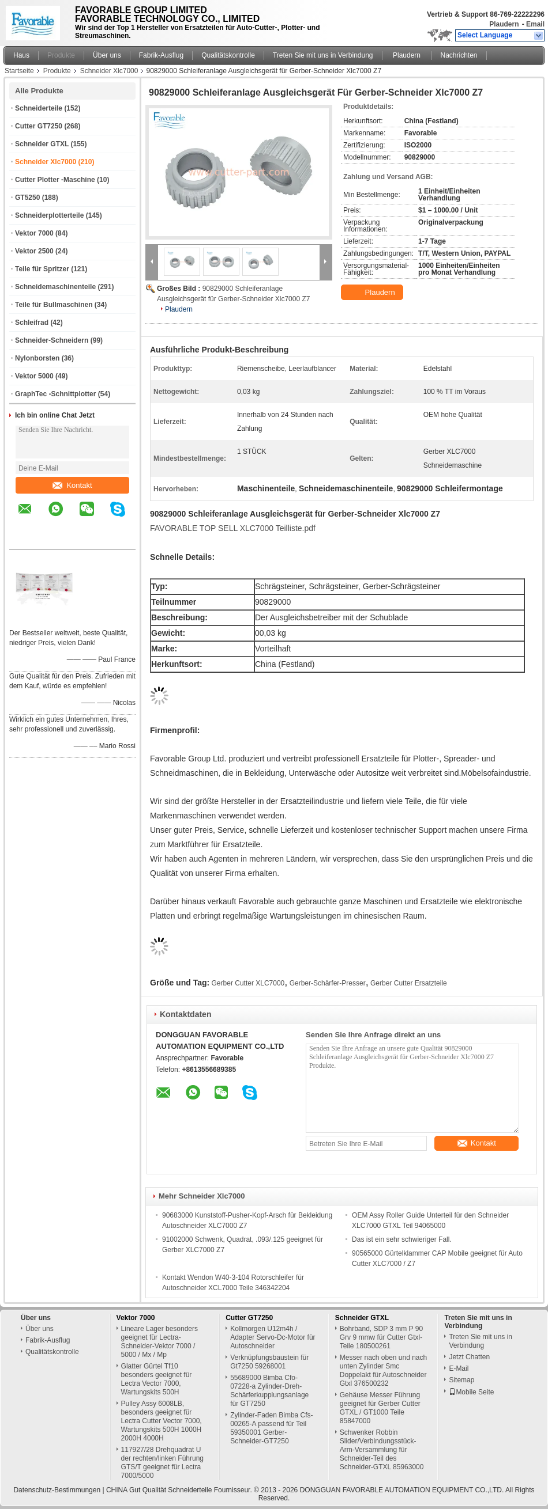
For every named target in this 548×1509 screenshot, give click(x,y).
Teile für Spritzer (42, 269)
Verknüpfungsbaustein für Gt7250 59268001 (269, 1361)
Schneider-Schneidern (51, 340)
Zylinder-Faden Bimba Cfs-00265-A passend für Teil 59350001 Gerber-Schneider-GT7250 (271, 1428)
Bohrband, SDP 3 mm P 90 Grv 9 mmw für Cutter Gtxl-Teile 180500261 (381, 1337)
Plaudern (504, 24)
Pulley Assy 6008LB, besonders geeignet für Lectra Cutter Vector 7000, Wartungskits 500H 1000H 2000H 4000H (161, 1421)
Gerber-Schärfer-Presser (328, 983)
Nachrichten (459, 55)
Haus (21, 55)
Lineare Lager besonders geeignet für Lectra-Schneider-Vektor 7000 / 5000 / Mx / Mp (159, 1342)
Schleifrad (31, 323)
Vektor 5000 (34, 376)
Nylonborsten (37, 358)
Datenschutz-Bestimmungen (56, 1490)
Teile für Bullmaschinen (53, 305)
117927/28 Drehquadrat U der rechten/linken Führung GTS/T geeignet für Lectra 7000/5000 (162, 1463)
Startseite (19, 71)
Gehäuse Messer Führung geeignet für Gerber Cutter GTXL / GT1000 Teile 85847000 (380, 1408)
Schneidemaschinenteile (55, 287)
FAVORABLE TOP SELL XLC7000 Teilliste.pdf (233, 528)
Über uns (107, 55)
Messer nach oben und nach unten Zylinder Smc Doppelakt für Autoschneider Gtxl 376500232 (383, 1370)
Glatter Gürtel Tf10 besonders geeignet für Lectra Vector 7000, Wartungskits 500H (156, 1379)
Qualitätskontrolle (228, 55)
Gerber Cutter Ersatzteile (408, 983)
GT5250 (27, 198)
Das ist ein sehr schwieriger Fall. (402, 1239)
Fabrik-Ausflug (161, 55)
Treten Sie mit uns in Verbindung (323, 55)
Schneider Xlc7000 (109, 71)
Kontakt (72, 485)
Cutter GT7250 (38, 126)
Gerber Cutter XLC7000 (248, 983)
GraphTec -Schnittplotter (55, 394)
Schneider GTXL (42, 144)
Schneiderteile (38, 108)
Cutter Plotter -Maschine (55, 180)
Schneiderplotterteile (49, 215)
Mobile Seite (471, 1392)
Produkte (61, 55)
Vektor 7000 (34, 233)
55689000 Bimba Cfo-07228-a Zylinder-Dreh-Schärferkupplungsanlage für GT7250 (269, 1391)
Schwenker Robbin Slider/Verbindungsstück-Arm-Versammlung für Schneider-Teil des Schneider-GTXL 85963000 (382, 1449)
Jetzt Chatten (469, 1357)
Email (535, 24)
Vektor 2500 (34, 251)
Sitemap (461, 1380)
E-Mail (458, 1368)
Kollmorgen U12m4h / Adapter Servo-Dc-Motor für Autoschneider (272, 1337)
